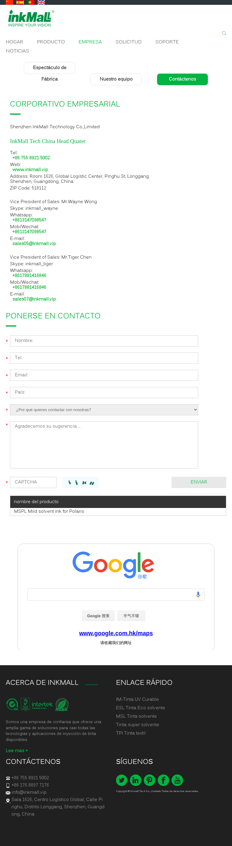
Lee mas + (17, 751)
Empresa (90, 42)
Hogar (14, 42)
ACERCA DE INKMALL (42, 683)
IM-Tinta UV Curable (137, 699)
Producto (51, 42)
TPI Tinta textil (131, 733)
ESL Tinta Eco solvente (140, 708)
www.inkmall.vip (30, 170)
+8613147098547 (29, 220)
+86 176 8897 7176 (30, 785)
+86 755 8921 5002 (31, 158)
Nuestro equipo (116, 79)
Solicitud (128, 42)
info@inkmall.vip (29, 792)
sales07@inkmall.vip (34, 299)
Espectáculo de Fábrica (49, 74)
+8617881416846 (29, 276)
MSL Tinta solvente (136, 716)
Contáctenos (182, 79)
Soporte (167, 42)
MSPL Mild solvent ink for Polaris (49, 511)
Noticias (17, 51)
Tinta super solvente (137, 725)
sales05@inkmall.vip (34, 244)
